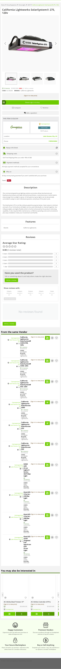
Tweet (4, 180)
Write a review (29, 88)
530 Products (44, 131)
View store (44, 127)
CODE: (4, 91)
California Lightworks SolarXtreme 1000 (26, 404)
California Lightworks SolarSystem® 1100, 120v (25, 363)
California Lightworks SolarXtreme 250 (26, 425)
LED (29, 5)
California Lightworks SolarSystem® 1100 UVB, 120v (25, 341)
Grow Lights (22, 5)
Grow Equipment (12, 5)
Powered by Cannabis (25, 661)
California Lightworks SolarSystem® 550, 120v (25, 384)
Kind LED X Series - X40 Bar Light (27, 495)
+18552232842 (52, 141)
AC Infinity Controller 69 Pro (41, 602)
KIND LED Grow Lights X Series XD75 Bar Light (27, 470)
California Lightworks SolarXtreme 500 (26, 446)
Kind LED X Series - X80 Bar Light (27, 517)
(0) (23, 88)
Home (3, 5)
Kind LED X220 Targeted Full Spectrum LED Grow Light (27, 543)
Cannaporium (15, 338)
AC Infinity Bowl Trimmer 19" (14, 602)
